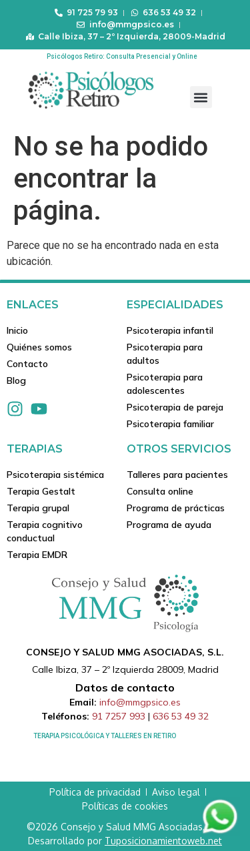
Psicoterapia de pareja (175, 407)
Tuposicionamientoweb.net (163, 840)
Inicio (17, 330)
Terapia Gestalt (41, 491)
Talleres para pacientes (177, 475)
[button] (201, 97)
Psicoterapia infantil (170, 330)
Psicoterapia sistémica (55, 475)
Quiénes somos (39, 347)
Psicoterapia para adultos (165, 353)
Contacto (27, 364)
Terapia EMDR (37, 555)
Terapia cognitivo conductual (45, 531)
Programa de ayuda (169, 525)
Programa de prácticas (176, 508)
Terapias (35, 449)
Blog (16, 380)
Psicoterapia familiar (170, 424)
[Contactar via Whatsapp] (220, 832)
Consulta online (160, 491)
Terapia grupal (38, 508)
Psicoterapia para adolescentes (165, 383)
